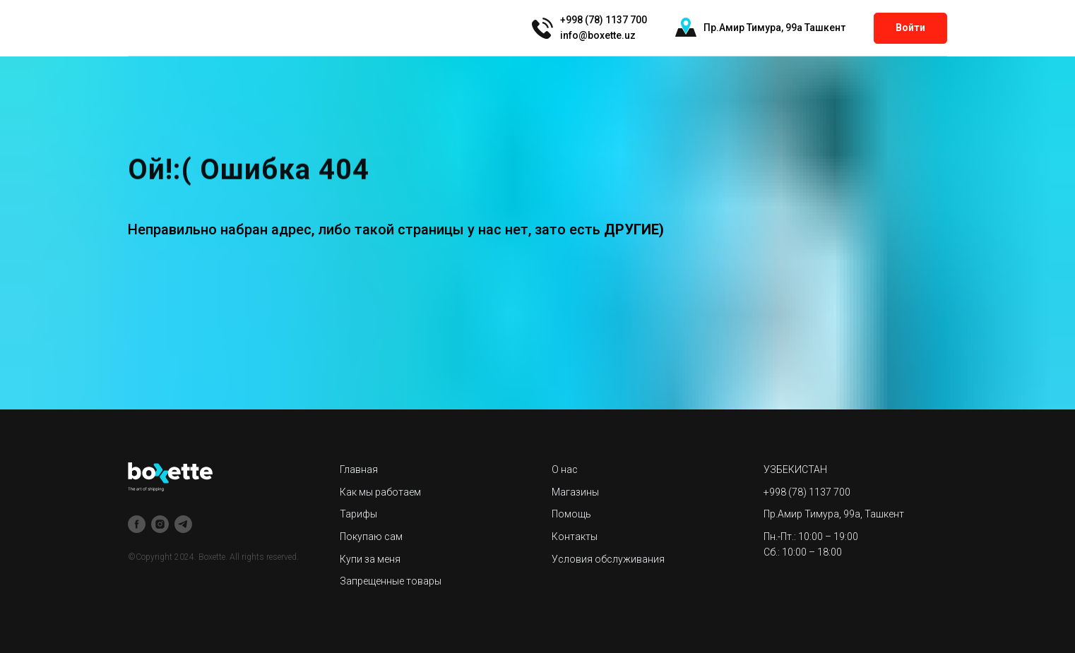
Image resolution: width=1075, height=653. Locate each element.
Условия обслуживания (608, 559)
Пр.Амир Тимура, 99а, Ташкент (834, 514)
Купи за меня (370, 559)
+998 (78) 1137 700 (807, 492)
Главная (359, 469)
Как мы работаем (380, 492)
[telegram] (183, 524)
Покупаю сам (371, 536)
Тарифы (358, 514)
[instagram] (160, 524)
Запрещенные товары (390, 581)
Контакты (575, 536)
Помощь (571, 514)
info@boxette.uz (598, 35)
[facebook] (136, 524)
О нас (565, 469)
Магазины (575, 492)
